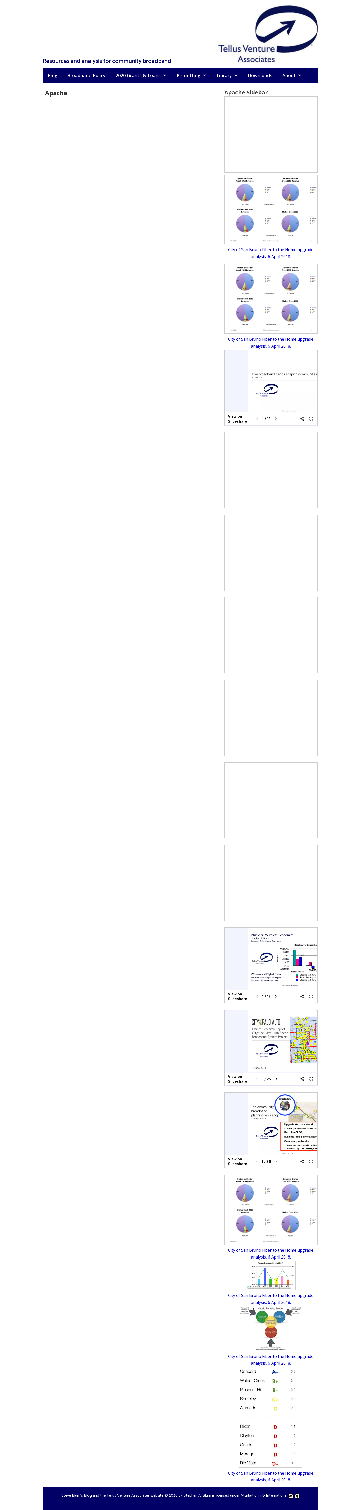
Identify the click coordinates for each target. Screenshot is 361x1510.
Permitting (194, 75)
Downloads (260, 75)
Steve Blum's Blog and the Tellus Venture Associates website (112, 1495)
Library (230, 75)
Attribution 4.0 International (270, 1495)
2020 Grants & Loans (144, 75)
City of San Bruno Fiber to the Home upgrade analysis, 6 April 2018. (271, 249)
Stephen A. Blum (197, 1495)
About (294, 75)
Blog (52, 75)
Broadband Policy (86, 75)
